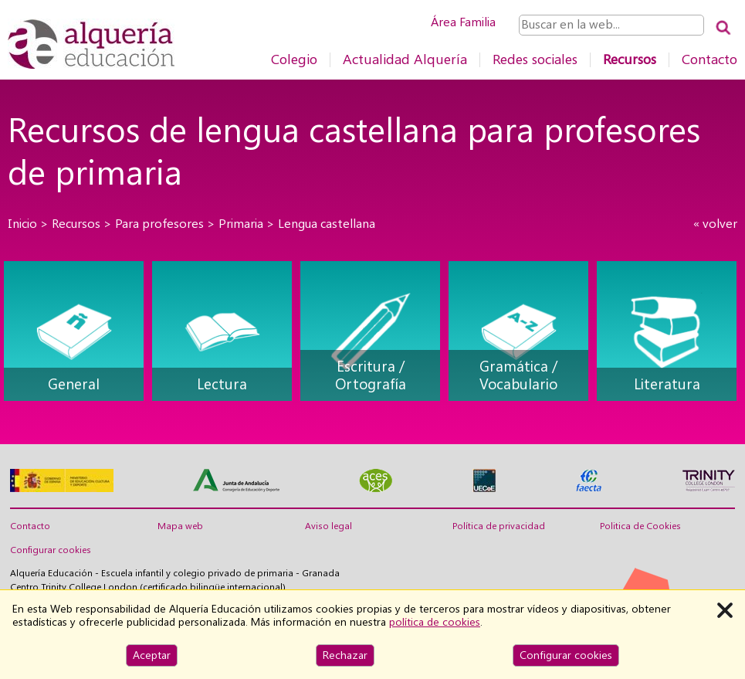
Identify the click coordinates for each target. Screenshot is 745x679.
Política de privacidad (498, 526)
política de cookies (434, 622)
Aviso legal (328, 526)
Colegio (294, 59)
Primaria (240, 223)
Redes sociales (535, 59)
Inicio (22, 223)
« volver (715, 223)
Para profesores (159, 223)
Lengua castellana (326, 223)
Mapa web (180, 526)
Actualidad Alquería (405, 59)
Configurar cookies (50, 550)
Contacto (709, 59)
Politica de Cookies (640, 526)
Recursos (629, 59)
